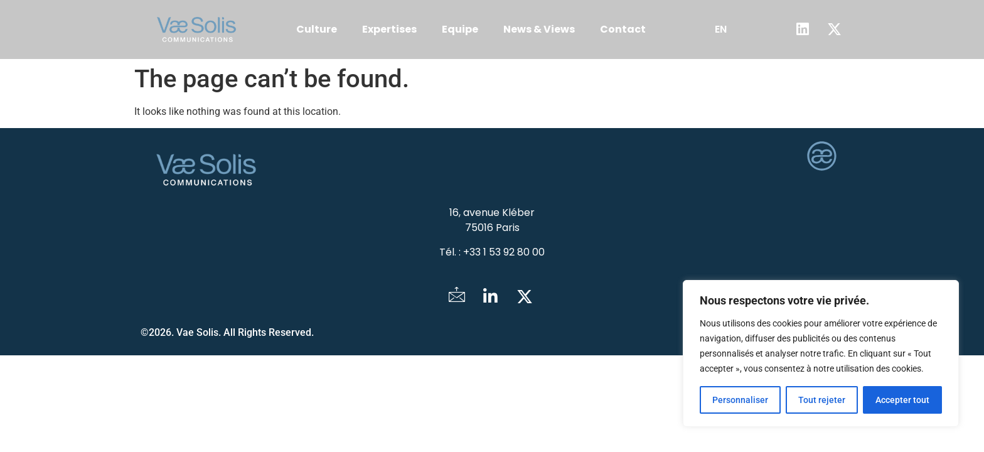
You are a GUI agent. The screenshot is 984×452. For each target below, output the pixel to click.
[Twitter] (524, 296)
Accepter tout (902, 400)
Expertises (389, 29)
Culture (316, 29)
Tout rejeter (821, 400)
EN (721, 29)
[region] (821, 353)
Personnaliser (740, 400)
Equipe (460, 29)
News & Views (539, 29)
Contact (623, 29)
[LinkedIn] (490, 296)
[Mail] (456, 296)
